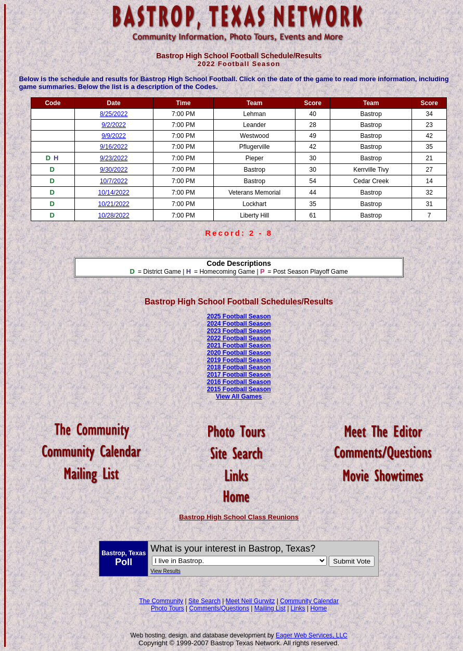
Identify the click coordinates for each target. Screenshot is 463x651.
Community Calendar (309, 601)
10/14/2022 (114, 192)
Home (318, 608)
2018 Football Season (239, 367)
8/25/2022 (113, 114)
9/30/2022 (113, 169)
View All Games (239, 396)
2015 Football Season (239, 389)
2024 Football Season (239, 323)
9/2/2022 (113, 125)
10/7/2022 (113, 181)
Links (298, 608)
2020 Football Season (239, 352)
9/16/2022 (113, 146)
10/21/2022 (114, 204)
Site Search (204, 601)
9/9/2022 (113, 135)
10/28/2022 (114, 215)
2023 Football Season (239, 331)
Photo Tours (167, 608)
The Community (161, 601)
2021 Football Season (239, 345)
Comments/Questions (219, 608)
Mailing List (270, 608)
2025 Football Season (239, 316)
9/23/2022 (113, 158)
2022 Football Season (239, 338)
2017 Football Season (239, 374)
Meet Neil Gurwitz (250, 601)
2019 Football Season (239, 360)
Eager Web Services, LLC (312, 635)
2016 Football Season (239, 382)
